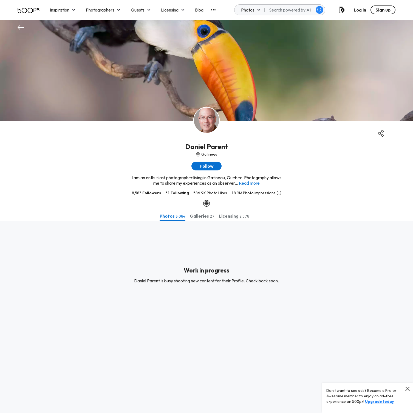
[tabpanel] (206, 317)
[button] (206, 166)
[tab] (172, 216)
